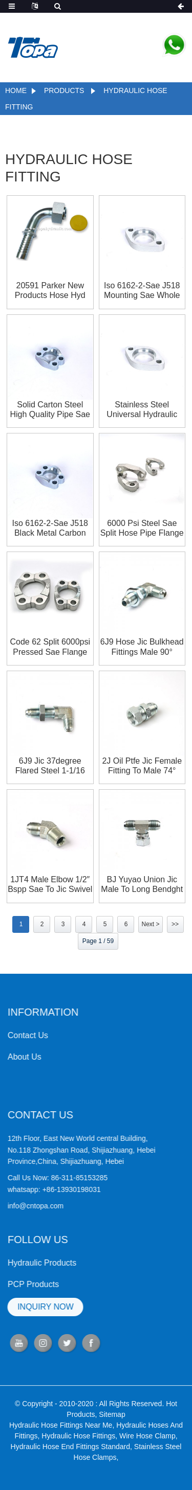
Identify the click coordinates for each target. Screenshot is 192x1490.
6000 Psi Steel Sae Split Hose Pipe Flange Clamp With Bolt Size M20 (142, 528)
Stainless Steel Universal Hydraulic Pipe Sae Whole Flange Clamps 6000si (142, 409)
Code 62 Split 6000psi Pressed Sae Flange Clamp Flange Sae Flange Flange (50, 646)
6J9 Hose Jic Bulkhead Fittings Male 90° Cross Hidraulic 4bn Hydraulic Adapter (142, 646)
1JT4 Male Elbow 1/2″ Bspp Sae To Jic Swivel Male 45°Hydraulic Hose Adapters (50, 884)
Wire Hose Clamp (147, 1458)
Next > (150, 924)
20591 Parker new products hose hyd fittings (50, 290)
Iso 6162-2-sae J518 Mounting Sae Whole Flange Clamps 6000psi (142, 290)
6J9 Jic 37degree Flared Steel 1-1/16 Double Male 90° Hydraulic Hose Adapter (50, 766)
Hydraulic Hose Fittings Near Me (61, 1447)
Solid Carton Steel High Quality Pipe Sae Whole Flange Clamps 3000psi (50, 409)
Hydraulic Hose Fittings (78, 1458)
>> (175, 924)
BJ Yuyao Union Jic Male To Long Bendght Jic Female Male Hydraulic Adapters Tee (142, 884)
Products (64, 90)
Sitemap (112, 1437)
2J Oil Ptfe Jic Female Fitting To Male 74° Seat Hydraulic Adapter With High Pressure (142, 766)
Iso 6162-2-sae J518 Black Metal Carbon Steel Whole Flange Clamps (50, 528)
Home (16, 90)
